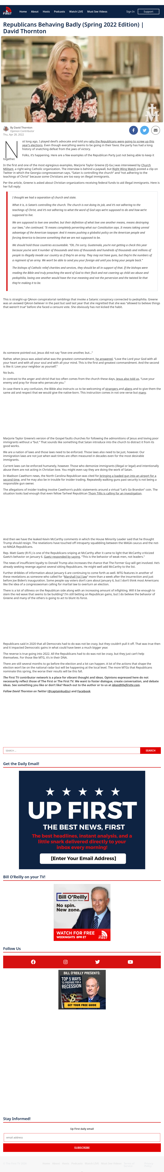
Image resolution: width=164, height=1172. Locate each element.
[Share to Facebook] (133, 130)
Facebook (84, 691)
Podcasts (59, 11)
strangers (112, 389)
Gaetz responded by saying (62, 557)
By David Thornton (21, 127)
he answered (104, 359)
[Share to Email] (155, 130)
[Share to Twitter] (144, 130)
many (142, 392)
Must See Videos (97, 11)
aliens (128, 389)
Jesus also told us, (128, 379)
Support (148, 11)
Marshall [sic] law (75, 576)
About (35, 11)
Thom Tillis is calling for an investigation (114, 493)
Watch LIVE (76, 11)
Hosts (46, 11)
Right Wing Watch (124, 169)
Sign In (130, 11)
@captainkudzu (59, 691)
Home (23, 11)
